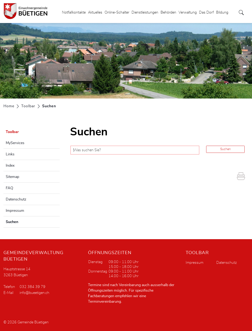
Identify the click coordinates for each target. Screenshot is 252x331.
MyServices (15, 143)
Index (10, 165)
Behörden (168, 12)
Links (10, 154)
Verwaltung (188, 12)
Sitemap (12, 177)
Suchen (23, 221)
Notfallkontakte (74, 12)
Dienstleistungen (145, 12)
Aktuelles (95, 12)
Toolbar (12, 132)
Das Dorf (206, 12)
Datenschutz (16, 199)
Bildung (222, 12)
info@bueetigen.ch (34, 293)
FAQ (9, 188)
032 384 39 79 (32, 287)
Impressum (15, 210)
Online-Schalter (117, 12)
